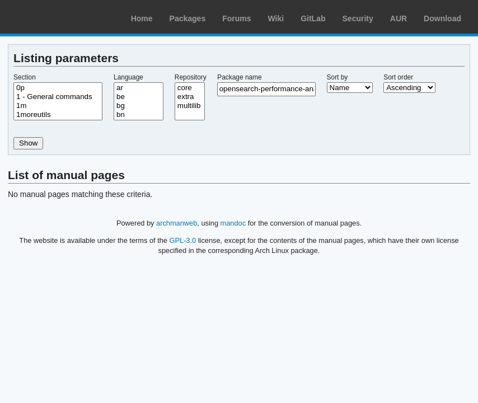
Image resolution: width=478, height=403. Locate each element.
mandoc (233, 223)
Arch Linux (61, 17)
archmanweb (176, 223)
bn (138, 114)
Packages (188, 18)
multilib (189, 105)
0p (58, 87)
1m (58, 105)
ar (138, 87)
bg (138, 105)
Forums (236, 18)
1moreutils (58, 114)
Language (128, 77)
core (189, 87)
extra (189, 96)
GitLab (313, 18)
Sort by (337, 77)
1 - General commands (58, 96)
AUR (398, 18)
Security (358, 18)
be (138, 96)
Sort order (398, 77)
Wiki (276, 18)
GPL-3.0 (183, 240)
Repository (191, 77)
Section (24, 77)
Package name (239, 77)
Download (442, 18)
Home (142, 18)
